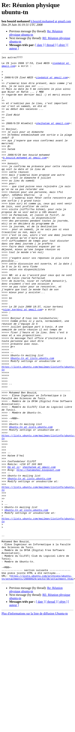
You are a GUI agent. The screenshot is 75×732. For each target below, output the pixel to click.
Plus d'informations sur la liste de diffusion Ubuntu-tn (35, 718)
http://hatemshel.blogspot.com (38, 553)
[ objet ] (62, 45)
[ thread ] (50, 45)
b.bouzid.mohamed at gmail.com (51, 21)
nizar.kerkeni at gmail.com (22, 360)
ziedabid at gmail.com (52, 82)
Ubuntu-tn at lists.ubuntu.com (32, 419)
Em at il (13, 549)
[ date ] (39, 45)
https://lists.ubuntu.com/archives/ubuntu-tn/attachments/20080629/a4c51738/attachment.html (37, 681)
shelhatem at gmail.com (52, 137)
